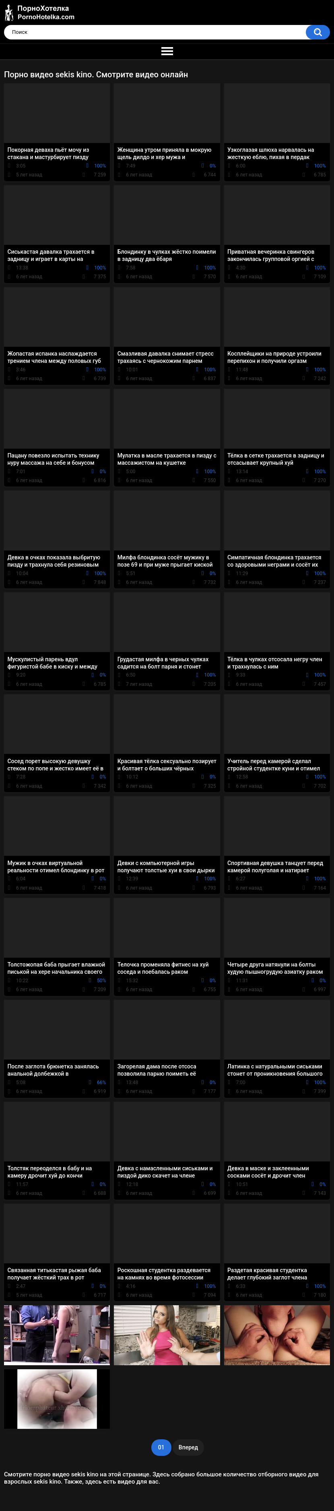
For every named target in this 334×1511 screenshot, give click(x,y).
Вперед (188, 1447)
